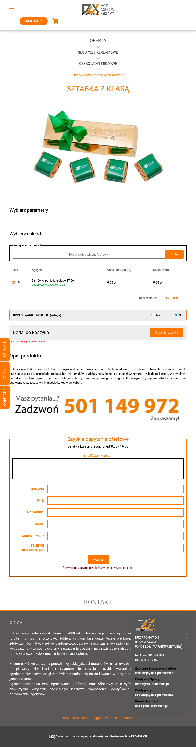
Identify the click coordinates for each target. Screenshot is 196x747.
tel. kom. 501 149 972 (149, 655)
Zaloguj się (33, 21)
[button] (11, 8)
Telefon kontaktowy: (33, 548)
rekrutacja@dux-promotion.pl (154, 695)
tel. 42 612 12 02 (146, 659)
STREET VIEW (172, 646)
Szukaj (4, 349)
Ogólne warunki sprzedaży (113, 718)
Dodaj (174, 254)
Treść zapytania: (98, 456)
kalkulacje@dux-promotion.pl (154, 673)
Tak (156, 315)
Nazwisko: (35, 512)
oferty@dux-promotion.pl (152, 684)
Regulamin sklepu (76, 718)
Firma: (39, 524)
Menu (4, 373)
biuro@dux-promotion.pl (151, 706)
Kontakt (4, 397)
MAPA (157, 646)
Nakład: (37, 489)
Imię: (40, 501)
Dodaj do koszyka (166, 332)
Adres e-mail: (33, 536)
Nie (179, 315)
